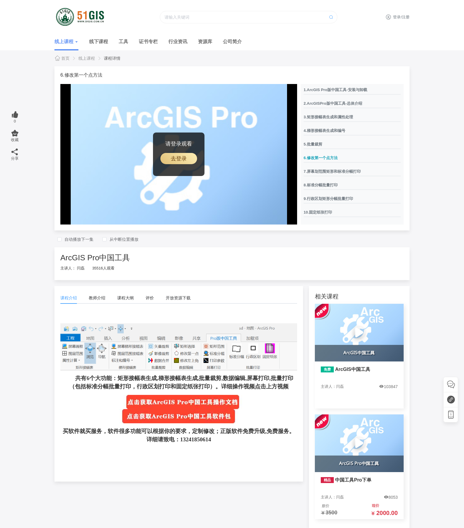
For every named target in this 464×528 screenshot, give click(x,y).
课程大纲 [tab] (125, 298)
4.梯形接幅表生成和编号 (324, 130)
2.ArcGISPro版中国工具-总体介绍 (333, 103)
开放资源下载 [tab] (178, 298)
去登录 (179, 159)
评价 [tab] (150, 298)
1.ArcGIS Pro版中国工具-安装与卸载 (335, 90)
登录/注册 (398, 17)
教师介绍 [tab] (97, 298)
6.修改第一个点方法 (321, 158)
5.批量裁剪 (313, 144)
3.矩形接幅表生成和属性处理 (328, 117)
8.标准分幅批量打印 (321, 185)
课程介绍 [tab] (68, 298)
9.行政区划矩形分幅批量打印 (328, 198)
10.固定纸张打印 (318, 212)
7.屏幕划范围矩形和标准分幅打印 (332, 171)
